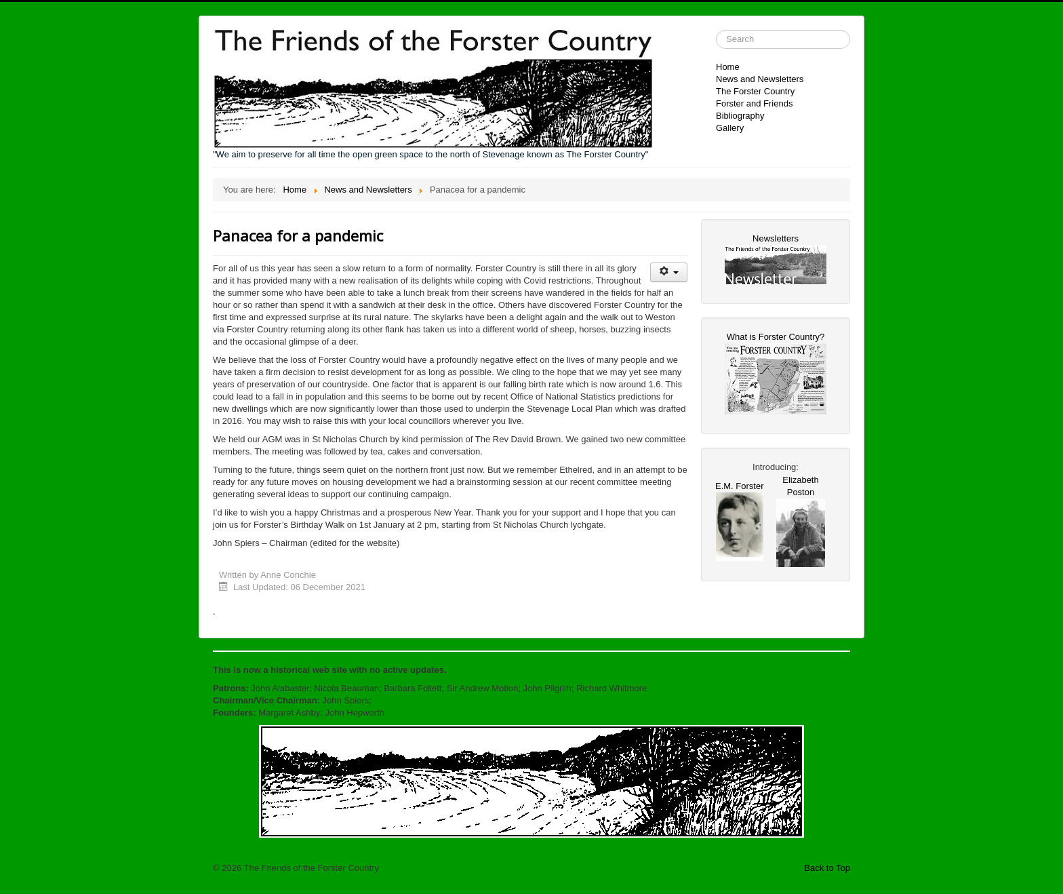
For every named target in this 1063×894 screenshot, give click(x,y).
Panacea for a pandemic (298, 235)
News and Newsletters (759, 79)
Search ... (716, 30)
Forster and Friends (754, 103)
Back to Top (827, 868)
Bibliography (740, 116)
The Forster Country (755, 91)
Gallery (730, 128)
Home (728, 67)
